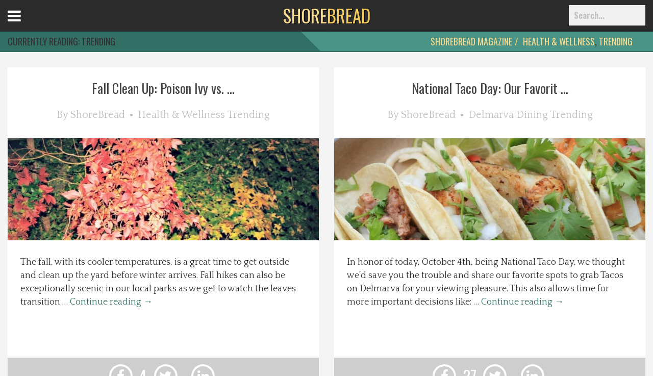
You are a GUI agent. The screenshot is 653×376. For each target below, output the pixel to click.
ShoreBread (97, 114)
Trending (616, 41)
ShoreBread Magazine (471, 41)
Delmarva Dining (508, 114)
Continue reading (111, 302)
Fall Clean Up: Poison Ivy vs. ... (163, 88)
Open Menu (27, 25)
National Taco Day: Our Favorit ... (490, 88)
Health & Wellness (559, 41)
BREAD (326, 15)
